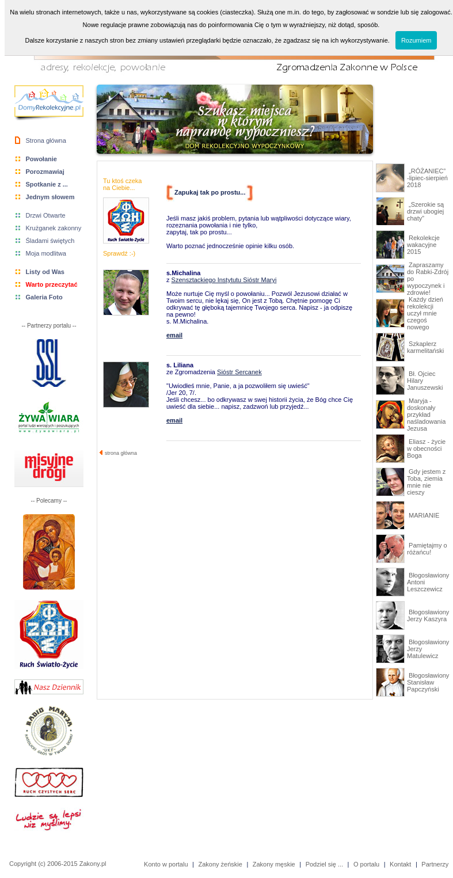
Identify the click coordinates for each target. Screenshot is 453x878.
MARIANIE (423, 515)
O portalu (366, 864)
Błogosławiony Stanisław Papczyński (428, 682)
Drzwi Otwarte (46, 215)
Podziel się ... (324, 864)
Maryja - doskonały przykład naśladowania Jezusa (426, 414)
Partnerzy (434, 864)
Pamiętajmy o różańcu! (427, 549)
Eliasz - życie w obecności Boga (426, 448)
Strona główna (46, 140)
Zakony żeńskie (220, 864)
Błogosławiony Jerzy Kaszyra (428, 615)
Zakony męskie (274, 864)
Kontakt (400, 864)
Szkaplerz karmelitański (425, 347)
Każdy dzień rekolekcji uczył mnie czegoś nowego (425, 313)
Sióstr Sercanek (239, 371)
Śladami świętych (50, 240)
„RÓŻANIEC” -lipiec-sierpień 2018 (427, 178)
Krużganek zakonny (54, 228)
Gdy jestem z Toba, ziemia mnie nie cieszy (426, 482)
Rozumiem (416, 40)
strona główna (118, 453)
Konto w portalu (166, 864)
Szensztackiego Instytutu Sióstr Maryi (224, 279)
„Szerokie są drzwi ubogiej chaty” (425, 211)
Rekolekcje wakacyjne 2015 (423, 244)
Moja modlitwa (46, 253)
